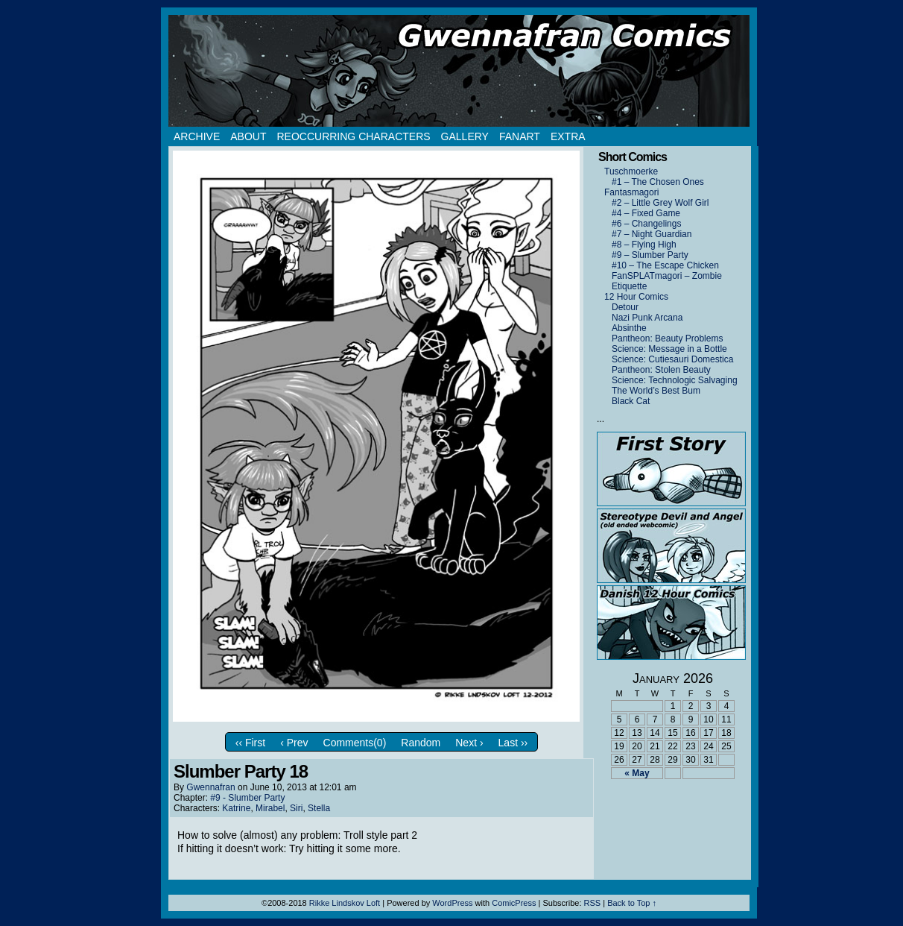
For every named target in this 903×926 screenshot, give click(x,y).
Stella (319, 808)
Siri (296, 808)
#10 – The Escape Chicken (665, 265)
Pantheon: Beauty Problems (667, 338)
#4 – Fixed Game (646, 213)
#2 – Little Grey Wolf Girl (660, 203)
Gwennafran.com (459, 71)
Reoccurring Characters (353, 136)
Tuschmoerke (631, 171)
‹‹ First (250, 743)
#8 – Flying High (644, 244)
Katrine (236, 808)
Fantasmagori (631, 192)
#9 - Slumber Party (247, 798)
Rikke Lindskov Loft (344, 902)
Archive (197, 136)
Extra (568, 136)
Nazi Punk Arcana (647, 317)
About (248, 136)
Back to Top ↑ (631, 902)
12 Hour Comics (636, 297)
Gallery (465, 136)
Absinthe (629, 328)
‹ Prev (294, 743)
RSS (592, 902)
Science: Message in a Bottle (669, 349)
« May (636, 773)
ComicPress (514, 902)
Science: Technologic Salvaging (675, 380)
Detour (625, 307)
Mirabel (270, 808)
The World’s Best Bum (656, 390)
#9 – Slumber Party (650, 255)
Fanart (519, 136)
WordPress (452, 902)
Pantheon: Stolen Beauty (661, 370)
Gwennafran (210, 787)
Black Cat (631, 401)
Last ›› (513, 743)
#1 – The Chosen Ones (658, 182)
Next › (469, 743)
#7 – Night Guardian (651, 234)
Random (420, 743)
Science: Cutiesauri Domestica (672, 359)
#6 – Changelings (646, 223)
